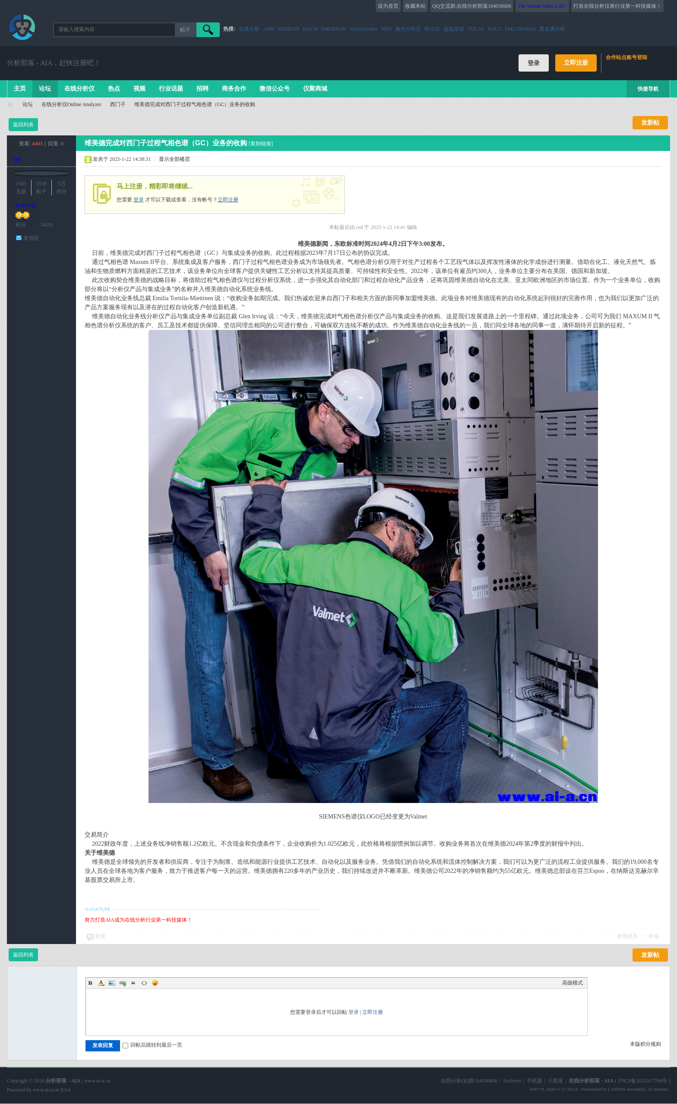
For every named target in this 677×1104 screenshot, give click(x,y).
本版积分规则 (645, 1044)
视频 (139, 88)
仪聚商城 (315, 88)
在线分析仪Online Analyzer (71, 104)
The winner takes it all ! (542, 6)
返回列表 (23, 125)
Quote (133, 983)
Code (144, 983)
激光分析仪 (408, 29)
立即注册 (576, 63)
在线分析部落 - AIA (10, 104)
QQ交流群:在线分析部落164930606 (471, 6)
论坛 (45, 88)
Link (122, 983)
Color (101, 983)
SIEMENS (288, 29)
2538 (41, 184)
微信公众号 (274, 88)
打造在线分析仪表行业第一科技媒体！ (617, 6)
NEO (386, 29)
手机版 (534, 1081)
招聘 (202, 88)
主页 (20, 88)
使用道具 (627, 936)
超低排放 (453, 29)
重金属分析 (552, 29)
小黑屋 (555, 1081)
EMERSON (333, 29)
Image (112, 983)
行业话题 (171, 88)
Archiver (512, 1081)
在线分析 (249, 29)
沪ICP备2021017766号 (643, 1081)
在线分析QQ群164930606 (469, 1081)
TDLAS (476, 29)
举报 (654, 936)
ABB (268, 29)
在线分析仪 (79, 88)
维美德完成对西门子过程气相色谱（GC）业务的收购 (195, 104)
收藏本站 (415, 6)
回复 (100, 936)
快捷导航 (648, 89)
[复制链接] (261, 144)
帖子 (185, 30)
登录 (138, 200)
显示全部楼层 (174, 159)
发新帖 (650, 122)
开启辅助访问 (668, 6)
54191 (47, 225)
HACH (310, 29)
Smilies (155, 983)
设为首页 (388, 6)
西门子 (118, 104)
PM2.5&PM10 (520, 29)
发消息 (31, 238)
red (17, 159)
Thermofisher (363, 29)
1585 (21, 184)
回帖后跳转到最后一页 (152, 1045)
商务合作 (234, 88)
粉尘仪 (432, 29)
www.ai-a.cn (97, 1081)
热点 (114, 88)
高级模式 (572, 983)
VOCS (495, 29)
